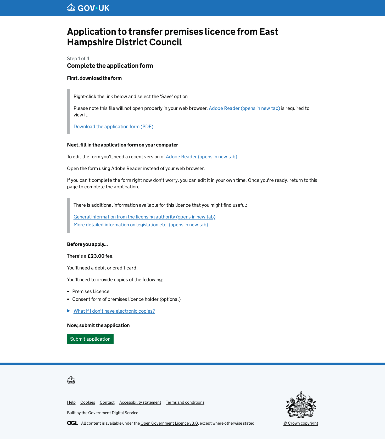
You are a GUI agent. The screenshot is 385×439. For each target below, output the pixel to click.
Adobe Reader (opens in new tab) (244, 108)
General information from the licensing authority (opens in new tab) (144, 217)
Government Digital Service (113, 412)
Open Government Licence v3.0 (169, 423)
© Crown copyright (300, 423)
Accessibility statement (140, 402)
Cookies (87, 402)
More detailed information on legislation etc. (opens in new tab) (141, 225)
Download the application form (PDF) (113, 126)
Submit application (90, 339)
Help (71, 402)
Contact (107, 402)
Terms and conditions (185, 402)
